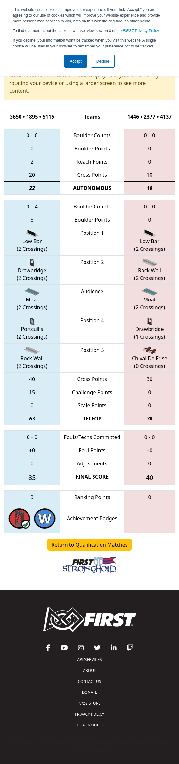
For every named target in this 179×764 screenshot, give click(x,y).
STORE (89, 703)
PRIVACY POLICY (89, 714)
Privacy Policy (141, 31)
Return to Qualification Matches (90, 544)
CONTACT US (89, 681)
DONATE (89, 692)
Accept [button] (76, 61)
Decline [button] (102, 61)
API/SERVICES (89, 659)
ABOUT (89, 670)
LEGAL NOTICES (89, 725)
